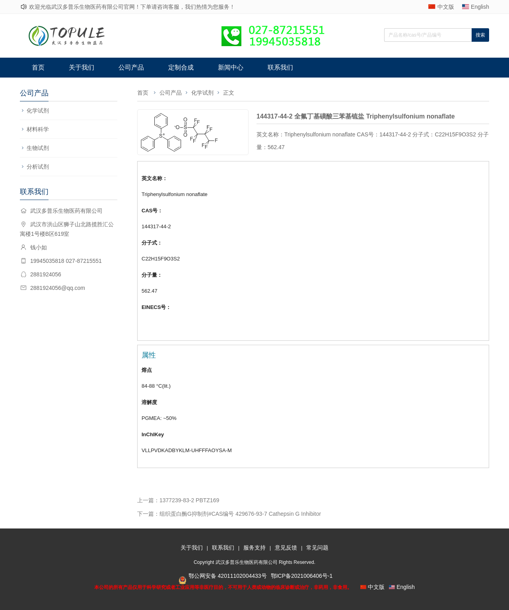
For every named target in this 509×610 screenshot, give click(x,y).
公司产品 (131, 67)
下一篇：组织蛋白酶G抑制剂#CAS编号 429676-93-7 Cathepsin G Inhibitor (229, 514)
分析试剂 (38, 166)
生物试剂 (38, 148)
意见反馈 (286, 547)
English (480, 7)
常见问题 (317, 547)
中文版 (445, 7)
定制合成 (181, 67)
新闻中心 (230, 67)
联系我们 (280, 67)
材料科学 (38, 129)
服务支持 (254, 547)
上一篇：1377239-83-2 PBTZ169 (178, 500)
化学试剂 (38, 110)
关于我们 (81, 67)
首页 (38, 67)
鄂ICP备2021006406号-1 (302, 576)
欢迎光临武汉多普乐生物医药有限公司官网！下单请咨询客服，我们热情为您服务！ (132, 7)
